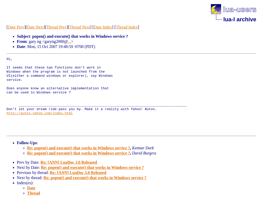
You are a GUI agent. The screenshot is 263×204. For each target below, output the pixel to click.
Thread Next (79, 27)
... (69, 41)
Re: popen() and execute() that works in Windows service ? (78, 148)
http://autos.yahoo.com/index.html (40, 113)
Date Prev (16, 27)
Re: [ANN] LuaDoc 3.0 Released (69, 162)
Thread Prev (56, 27)
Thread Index (127, 27)
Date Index (103, 27)
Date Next (35, 27)
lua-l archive (239, 19)
